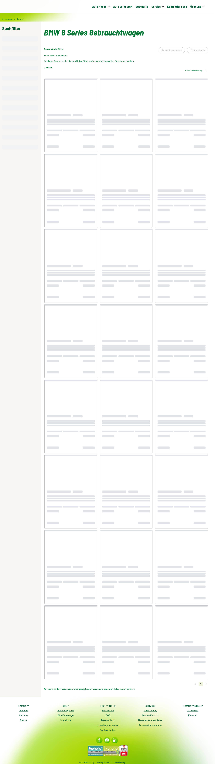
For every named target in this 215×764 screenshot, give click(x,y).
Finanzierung (150, 711)
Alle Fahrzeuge (66, 716)
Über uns (23, 711)
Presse (23, 721)
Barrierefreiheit (108, 731)
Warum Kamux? (150, 716)
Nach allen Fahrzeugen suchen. (119, 62)
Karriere (23, 716)
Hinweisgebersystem (108, 726)
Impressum (108, 711)
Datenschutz (108, 721)
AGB (108, 716)
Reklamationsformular (150, 726)
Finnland (192, 716)
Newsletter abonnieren (150, 721)
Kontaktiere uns (177, 7)
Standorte (141, 7)
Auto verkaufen (122, 7)
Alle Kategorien (65, 711)
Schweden (192, 711)
